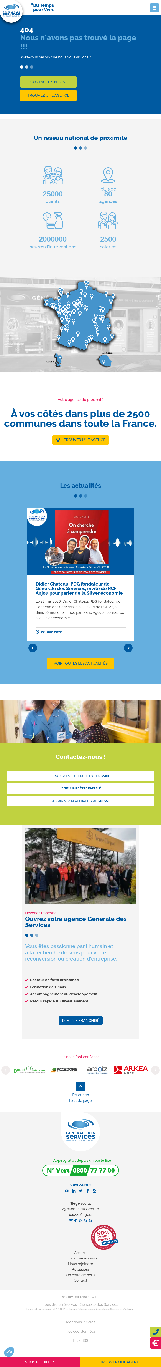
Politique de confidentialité (92, 1309)
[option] (80, 575)
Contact (80, 1280)
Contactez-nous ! (48, 82)
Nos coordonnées (81, 1331)
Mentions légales (80, 1322)
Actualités (80, 1269)
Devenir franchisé (80, 1020)
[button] (9, 1352)
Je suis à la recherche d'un (80, 776)
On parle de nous (80, 1275)
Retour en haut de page (80, 1098)
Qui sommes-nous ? (80, 1258)
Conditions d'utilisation (122, 1309)
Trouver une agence (84, 440)
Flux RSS (80, 1340)
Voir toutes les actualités (81, 663)
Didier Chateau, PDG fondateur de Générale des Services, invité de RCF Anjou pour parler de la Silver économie (79, 588)
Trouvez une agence (48, 95)
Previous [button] (32, 648)
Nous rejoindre (80, 1264)
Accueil (80, 1253)
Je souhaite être (80, 788)
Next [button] (128, 648)
